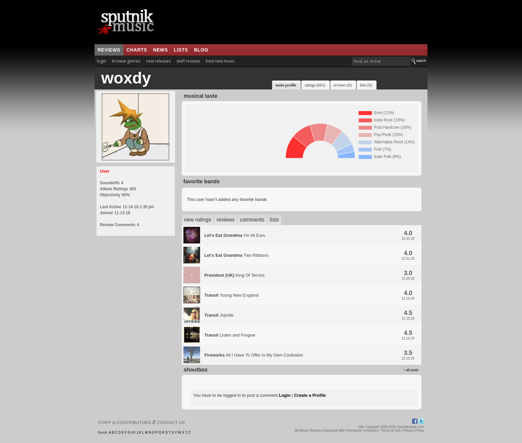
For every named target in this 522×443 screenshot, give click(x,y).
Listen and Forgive (229, 335)
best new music (220, 61)
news (160, 50)
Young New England (231, 295)
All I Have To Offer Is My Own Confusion (253, 355)
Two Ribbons (236, 255)
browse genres (126, 61)
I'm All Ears (234, 235)
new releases (158, 61)
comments (252, 219)
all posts (412, 370)
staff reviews (188, 61)
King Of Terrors (234, 275)
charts (137, 50)
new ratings (197, 219)
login (101, 61)
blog (201, 50)
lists (181, 50)
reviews (109, 50)
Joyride (219, 315)
